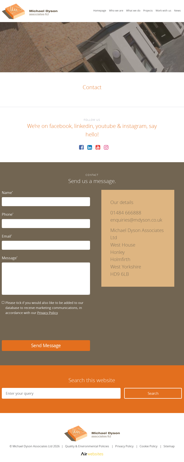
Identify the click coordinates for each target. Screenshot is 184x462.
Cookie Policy (148, 446)
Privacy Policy (47, 313)
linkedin (83, 126)
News (177, 10)
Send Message (46, 345)
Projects (148, 10)
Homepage (99, 10)
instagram (134, 126)
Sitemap (169, 446)
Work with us (163, 10)
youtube (106, 126)
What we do (133, 10)
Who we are (116, 10)
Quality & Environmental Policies (87, 446)
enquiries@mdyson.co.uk (136, 220)
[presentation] (29, 328)
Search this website (91, 380)
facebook (60, 126)
